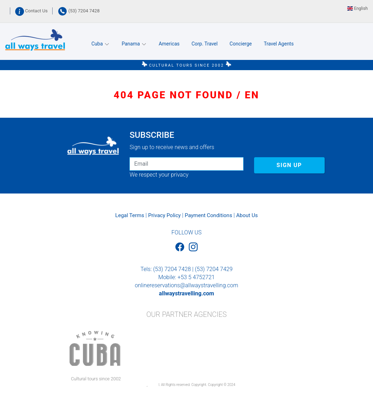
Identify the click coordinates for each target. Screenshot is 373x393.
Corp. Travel (205, 44)
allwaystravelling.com (186, 293)
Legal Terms (129, 215)
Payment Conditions (208, 215)
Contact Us (32, 10)
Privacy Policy (164, 215)
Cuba (100, 44)
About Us (247, 215)
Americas (169, 44)
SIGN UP (289, 165)
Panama (134, 44)
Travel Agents (279, 44)
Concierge (241, 44)
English (357, 8)
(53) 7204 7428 (79, 10)
